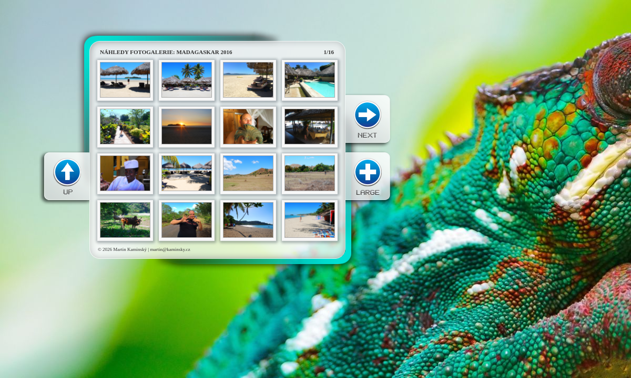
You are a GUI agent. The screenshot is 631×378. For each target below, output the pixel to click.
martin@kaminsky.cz (170, 249)
